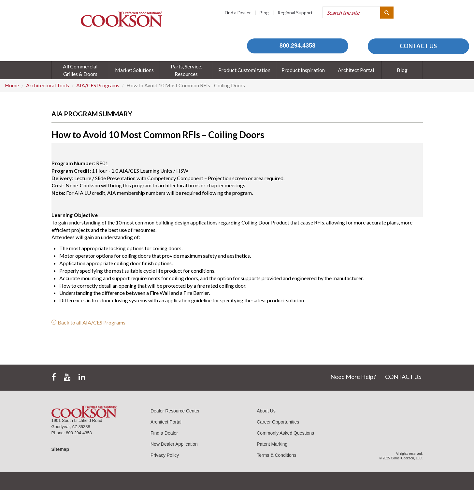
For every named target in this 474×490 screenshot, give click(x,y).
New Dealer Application (174, 444)
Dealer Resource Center (175, 410)
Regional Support (295, 12)
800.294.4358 (297, 45)
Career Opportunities (278, 422)
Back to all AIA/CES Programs (88, 322)
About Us (266, 410)
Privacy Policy (165, 455)
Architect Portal (166, 422)
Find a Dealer (238, 12)
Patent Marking (272, 444)
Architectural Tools (47, 85)
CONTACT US (418, 46)
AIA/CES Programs (97, 85)
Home (12, 85)
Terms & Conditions (276, 455)
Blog (264, 12)
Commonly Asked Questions (285, 433)
